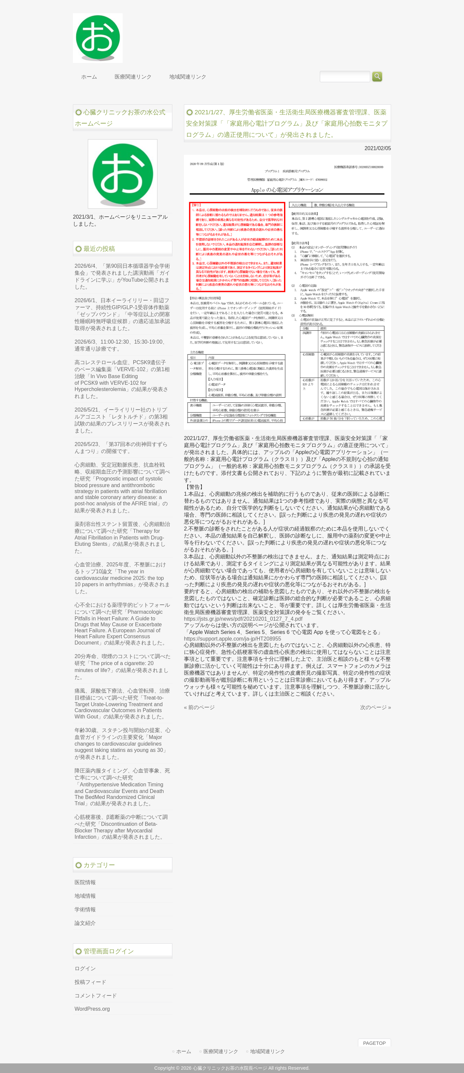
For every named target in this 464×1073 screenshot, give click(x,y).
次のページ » (375, 707)
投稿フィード (90, 982)
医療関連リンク (220, 1051)
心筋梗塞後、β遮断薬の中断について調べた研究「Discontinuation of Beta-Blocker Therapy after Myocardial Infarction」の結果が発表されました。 (121, 827)
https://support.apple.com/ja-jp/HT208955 (232, 639)
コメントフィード (96, 995)
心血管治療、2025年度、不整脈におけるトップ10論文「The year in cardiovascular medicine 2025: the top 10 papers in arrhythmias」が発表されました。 (122, 578)
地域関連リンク (267, 1051)
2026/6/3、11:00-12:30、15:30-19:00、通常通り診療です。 (121, 345)
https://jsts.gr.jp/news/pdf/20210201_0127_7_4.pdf (243, 619)
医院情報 (85, 882)
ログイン (85, 968)
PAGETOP (374, 1043)
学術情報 (85, 909)
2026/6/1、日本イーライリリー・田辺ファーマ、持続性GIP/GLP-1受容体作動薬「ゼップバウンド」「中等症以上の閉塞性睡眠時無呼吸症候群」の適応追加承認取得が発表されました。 (122, 314)
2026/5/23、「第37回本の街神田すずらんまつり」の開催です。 (121, 447)
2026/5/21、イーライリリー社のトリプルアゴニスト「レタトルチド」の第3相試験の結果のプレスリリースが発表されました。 (122, 420)
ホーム (183, 1051)
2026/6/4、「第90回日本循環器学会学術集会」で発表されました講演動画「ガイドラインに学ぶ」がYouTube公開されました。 (122, 276)
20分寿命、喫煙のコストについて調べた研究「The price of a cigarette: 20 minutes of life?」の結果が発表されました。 (123, 666)
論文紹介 (85, 923)
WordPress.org (92, 1009)
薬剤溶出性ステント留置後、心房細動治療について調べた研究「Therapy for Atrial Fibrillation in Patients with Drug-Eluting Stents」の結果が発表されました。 (122, 537)
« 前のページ (199, 707)
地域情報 (85, 896)
